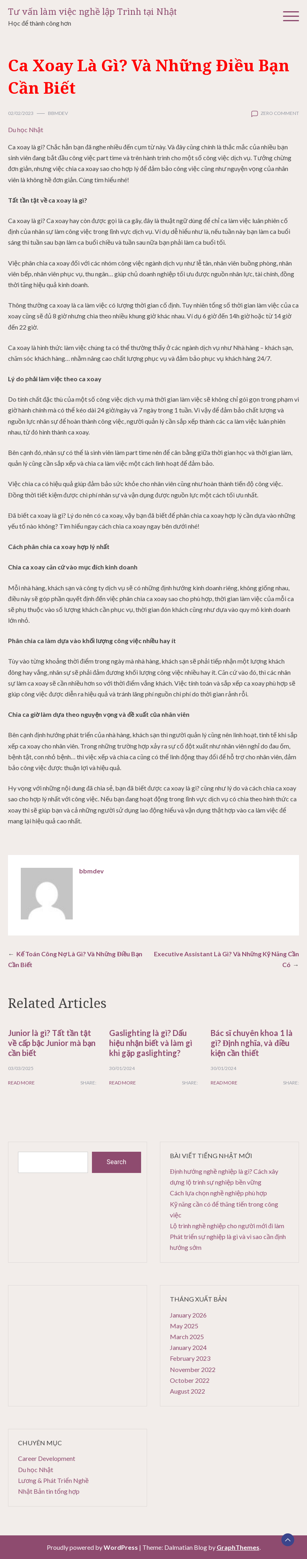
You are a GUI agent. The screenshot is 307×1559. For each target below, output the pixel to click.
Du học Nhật (25, 129)
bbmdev (58, 113)
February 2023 (190, 1358)
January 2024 (188, 1347)
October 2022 (189, 1380)
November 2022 (192, 1369)
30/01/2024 (122, 1068)
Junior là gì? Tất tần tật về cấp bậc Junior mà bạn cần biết (52, 1043)
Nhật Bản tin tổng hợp (49, 1491)
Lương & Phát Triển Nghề (53, 1480)
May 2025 (184, 1326)
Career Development (46, 1458)
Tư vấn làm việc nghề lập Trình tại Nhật (92, 12)
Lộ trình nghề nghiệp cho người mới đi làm (227, 1225)
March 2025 (187, 1336)
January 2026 (188, 1315)
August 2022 (187, 1391)
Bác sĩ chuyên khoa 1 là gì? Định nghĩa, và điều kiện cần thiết (252, 1043)
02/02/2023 (21, 113)
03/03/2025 (21, 1068)
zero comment (280, 113)
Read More (21, 1083)
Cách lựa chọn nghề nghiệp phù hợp (218, 1193)
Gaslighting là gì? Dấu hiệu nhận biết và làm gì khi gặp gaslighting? (150, 1043)
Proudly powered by (93, 1547)
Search (116, 1162)
